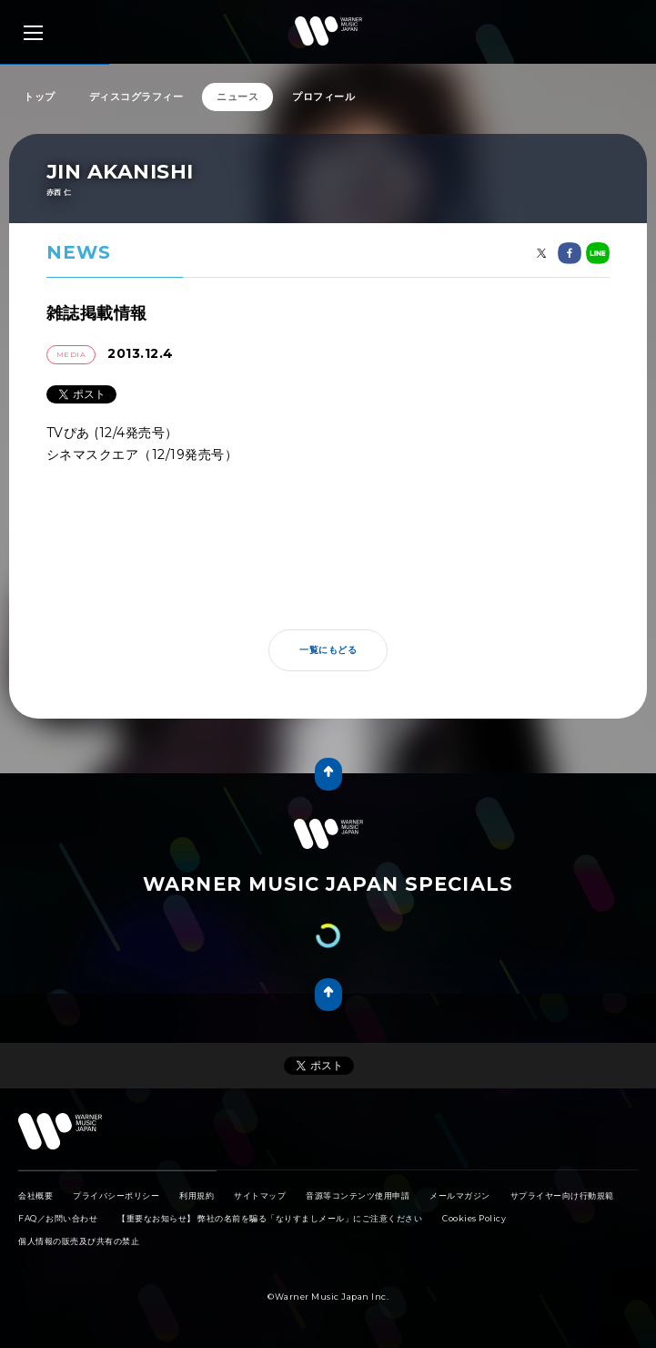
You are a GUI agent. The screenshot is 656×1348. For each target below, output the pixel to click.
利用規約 (196, 1195)
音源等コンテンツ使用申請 (357, 1195)
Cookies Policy (474, 1218)
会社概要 (35, 1195)
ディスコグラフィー (136, 96)
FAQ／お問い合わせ (57, 1218)
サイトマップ (260, 1195)
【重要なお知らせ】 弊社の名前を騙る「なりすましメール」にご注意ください (269, 1218)
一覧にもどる (328, 650)
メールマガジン (459, 1195)
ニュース (237, 96)
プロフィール (323, 96)
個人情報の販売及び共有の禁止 (78, 1241)
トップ (40, 96)
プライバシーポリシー (116, 1195)
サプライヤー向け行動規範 (562, 1195)
